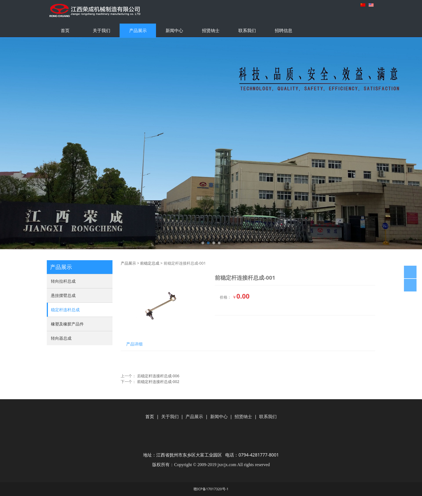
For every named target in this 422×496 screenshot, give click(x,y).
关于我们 (101, 30)
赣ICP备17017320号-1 (211, 489)
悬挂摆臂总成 (63, 295)
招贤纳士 (210, 30)
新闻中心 (174, 30)
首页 (65, 30)
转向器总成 (61, 338)
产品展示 (138, 30)
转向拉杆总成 (63, 281)
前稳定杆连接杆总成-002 (158, 381)
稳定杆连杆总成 (65, 309)
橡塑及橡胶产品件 (67, 324)
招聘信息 (283, 30)
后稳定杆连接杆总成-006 (158, 375)
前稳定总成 (149, 263)
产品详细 (134, 344)
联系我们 (247, 30)
